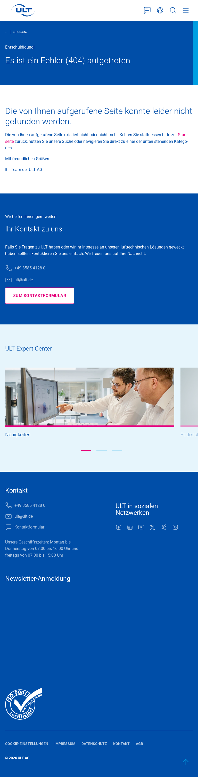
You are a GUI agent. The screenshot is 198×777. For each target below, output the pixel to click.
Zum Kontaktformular (39, 295)
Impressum (64, 744)
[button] (86, 450)
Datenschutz (94, 744)
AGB (139, 744)
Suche (173, 10)
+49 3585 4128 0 (29, 268)
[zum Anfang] (186, 762)
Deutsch (160, 10)
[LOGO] (23, 10)
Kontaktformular (147, 10)
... (6, 32)
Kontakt (121, 744)
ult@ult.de (23, 279)
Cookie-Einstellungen (26, 744)
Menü (186, 10)
